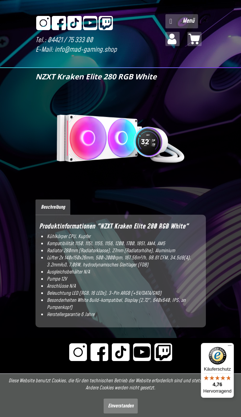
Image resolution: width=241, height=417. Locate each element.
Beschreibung (53, 207)
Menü (182, 20)
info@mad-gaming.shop (86, 50)
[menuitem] (181, 21)
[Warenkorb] (194, 39)
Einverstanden (120, 406)
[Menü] (229, 347)
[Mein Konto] (172, 39)
